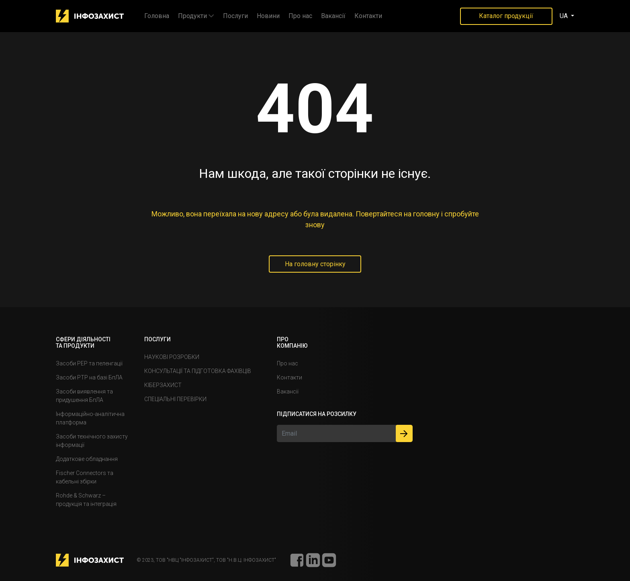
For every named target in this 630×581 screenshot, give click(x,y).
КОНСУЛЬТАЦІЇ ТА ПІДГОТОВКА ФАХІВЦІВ (197, 371)
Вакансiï (333, 16)
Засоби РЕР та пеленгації (89, 363)
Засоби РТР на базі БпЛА (89, 377)
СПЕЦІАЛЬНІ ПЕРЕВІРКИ (175, 399)
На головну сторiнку (315, 264)
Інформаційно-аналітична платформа (90, 418)
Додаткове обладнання (87, 459)
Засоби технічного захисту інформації (92, 440)
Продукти (192, 16)
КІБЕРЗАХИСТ (163, 385)
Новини (268, 16)
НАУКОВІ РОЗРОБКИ (171, 357)
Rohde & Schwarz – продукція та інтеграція (86, 499)
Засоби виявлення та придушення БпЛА (84, 395)
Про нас (300, 16)
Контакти (368, 16)
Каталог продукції (506, 16)
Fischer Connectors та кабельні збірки (84, 477)
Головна (156, 16)
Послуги (235, 16)
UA (564, 16)
